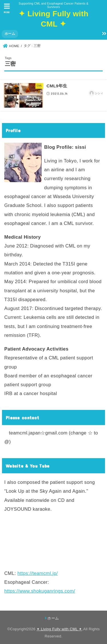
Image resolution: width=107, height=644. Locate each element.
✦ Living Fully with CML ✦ (59, 629)
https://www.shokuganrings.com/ (39, 590)
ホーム (10, 33)
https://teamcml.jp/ (37, 573)
